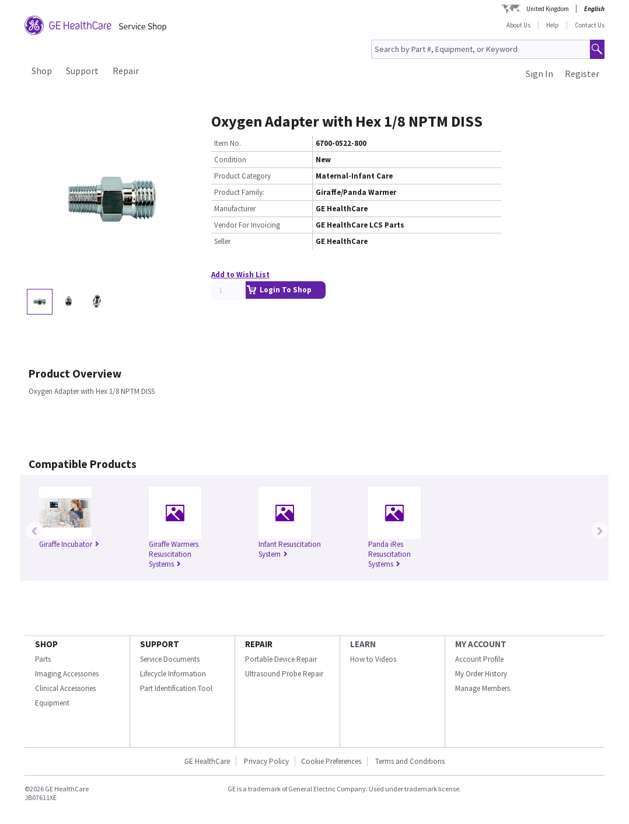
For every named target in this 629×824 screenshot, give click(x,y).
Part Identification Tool (176, 688)
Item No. (227, 143)
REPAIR (258, 644)
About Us (518, 25)
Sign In (539, 73)
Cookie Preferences (331, 761)
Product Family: (239, 192)
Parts (43, 659)
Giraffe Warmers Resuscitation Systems (173, 554)
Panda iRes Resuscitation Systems (389, 554)
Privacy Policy (265, 761)
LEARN (363, 644)
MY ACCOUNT (480, 644)
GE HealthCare (207, 761)
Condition (230, 160)
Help (552, 25)
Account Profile (479, 659)
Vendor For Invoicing (247, 225)
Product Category (242, 176)
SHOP (46, 644)
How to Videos (373, 659)
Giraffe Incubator (69, 544)
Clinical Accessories (65, 688)
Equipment (52, 703)
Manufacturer (235, 209)
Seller (222, 241)
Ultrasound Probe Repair (284, 674)
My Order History (481, 674)
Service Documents (170, 659)
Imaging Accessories (67, 674)
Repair (126, 70)
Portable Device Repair (281, 659)
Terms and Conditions (410, 761)
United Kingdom (547, 9)
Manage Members (482, 688)
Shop (42, 70)
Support (82, 70)
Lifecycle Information (173, 674)
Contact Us (589, 25)
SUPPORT (159, 644)
